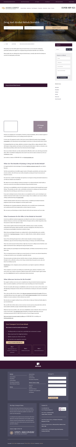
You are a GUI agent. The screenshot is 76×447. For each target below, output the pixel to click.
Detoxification (7, 264)
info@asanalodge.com (28, 157)
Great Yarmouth (58, 98)
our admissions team (18, 311)
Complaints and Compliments (34, 390)
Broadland (57, 89)
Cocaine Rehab (13, 380)
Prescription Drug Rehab (14, 382)
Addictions (29, 8)
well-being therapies (15, 234)
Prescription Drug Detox (33, 379)
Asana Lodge (14, 443)
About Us (31, 385)
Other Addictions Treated (15, 383)
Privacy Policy (27, 443)
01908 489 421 (68, 7)
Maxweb (41, 443)
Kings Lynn (57, 96)
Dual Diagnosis (34, 8)
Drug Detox (31, 375)
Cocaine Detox (32, 377)
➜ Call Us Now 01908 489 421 (15, 342)
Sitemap (32, 443)
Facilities (30, 387)
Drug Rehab (12, 378)
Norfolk (56, 94)
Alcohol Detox (31, 374)
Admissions (45, 8)
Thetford (56, 91)
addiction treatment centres (33, 166)
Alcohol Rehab (23, 8)
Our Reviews (31, 392)
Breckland (57, 87)
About (49, 8)
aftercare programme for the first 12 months (32, 293)
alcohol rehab (20, 197)
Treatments (40, 8)
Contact (52, 8)
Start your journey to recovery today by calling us (14, 316)
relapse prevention (33, 295)
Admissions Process (33, 388)
